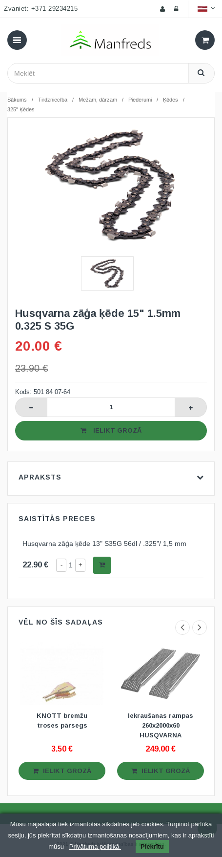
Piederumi (140, 99)
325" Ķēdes (21, 109)
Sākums (17, 99)
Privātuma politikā (95, 846)
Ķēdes (170, 99)
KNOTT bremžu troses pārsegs (62, 720)
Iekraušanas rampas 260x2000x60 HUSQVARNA (160, 725)
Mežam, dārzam (98, 99)
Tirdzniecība (52, 99)
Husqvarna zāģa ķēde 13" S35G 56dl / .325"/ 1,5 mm (104, 544)
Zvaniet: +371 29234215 (41, 9)
